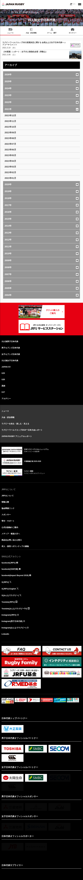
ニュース (5, 411)
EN (74, 4)
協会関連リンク (8, 508)
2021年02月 (10, 172)
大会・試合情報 (8, 417)
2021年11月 (10, 121)
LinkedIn (5, 634)
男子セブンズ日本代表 (11, 348)
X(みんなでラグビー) (10, 595)
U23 (3, 373)
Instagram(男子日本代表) (12, 621)
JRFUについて (8, 496)
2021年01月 (10, 178)
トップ (4, 12)
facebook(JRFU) (9, 563)
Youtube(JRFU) (8, 602)
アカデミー (6, 399)
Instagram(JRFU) (9, 615)
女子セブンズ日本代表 (11, 354)
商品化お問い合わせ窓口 (12, 540)
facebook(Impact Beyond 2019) (15, 575)
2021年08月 (10, 138)
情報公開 (5, 502)
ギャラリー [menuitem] (72, 33)
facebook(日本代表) (10, 569)
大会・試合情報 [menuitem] (31, 33)
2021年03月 (10, 166)
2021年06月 (10, 149)
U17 (3, 392)
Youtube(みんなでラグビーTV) (14, 609)
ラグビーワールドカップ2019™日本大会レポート (22, 430)
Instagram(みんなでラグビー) (14, 628)
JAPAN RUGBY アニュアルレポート (17, 436)
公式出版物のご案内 (10, 527)
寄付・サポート (8, 521)
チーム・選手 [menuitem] (51, 33)
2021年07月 (10, 144)
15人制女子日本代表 (19, 12)
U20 (3, 379)
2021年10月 (10, 127)
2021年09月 (10, 132)
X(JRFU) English (9, 589)
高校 (3, 386)
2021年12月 (10, 115)
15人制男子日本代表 (10, 341)
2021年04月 (10, 161)
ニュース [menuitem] (10, 33)
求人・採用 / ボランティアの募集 (15, 546)
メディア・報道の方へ (11, 534)
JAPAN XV (6, 367)
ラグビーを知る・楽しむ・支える (15, 424)
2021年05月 (10, 155)
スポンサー (6, 515)
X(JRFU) (5, 582)
